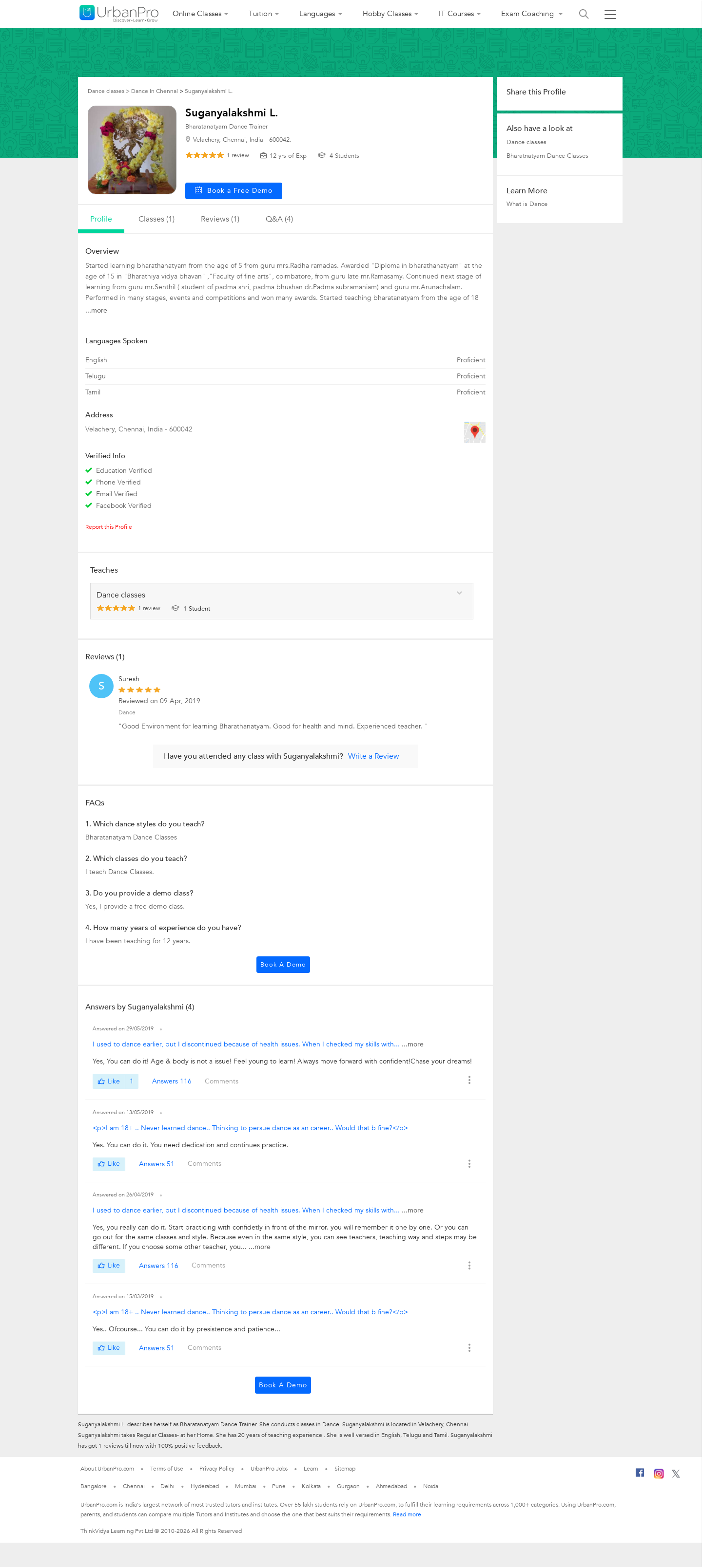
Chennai (133, 1486)
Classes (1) (156, 219)
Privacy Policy (216, 1469)
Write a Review (373, 756)
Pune (279, 1486)
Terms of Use (166, 1469)
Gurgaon (348, 1486)
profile (101, 219)
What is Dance (527, 204)
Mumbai (245, 1486)
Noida (431, 1486)
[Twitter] (676, 1476)
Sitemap (344, 1469)
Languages (317, 14)
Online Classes (197, 14)
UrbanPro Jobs (269, 1469)
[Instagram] (659, 1477)
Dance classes (526, 142)
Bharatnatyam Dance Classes (547, 155)
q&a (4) (279, 219)
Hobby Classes (387, 14)
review (238, 155)
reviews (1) (220, 219)
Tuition (260, 14)
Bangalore (93, 1486)
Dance (127, 712)
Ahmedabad (391, 1486)
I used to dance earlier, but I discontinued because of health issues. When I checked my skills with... (247, 1044)
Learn (311, 1469)
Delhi (167, 1486)
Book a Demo (283, 964)
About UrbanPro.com (107, 1469)
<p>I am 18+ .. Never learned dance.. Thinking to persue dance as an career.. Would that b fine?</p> (250, 1128)
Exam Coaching (528, 14)
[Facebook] (640, 1476)
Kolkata (311, 1486)
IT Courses (456, 14)
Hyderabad (205, 1486)
